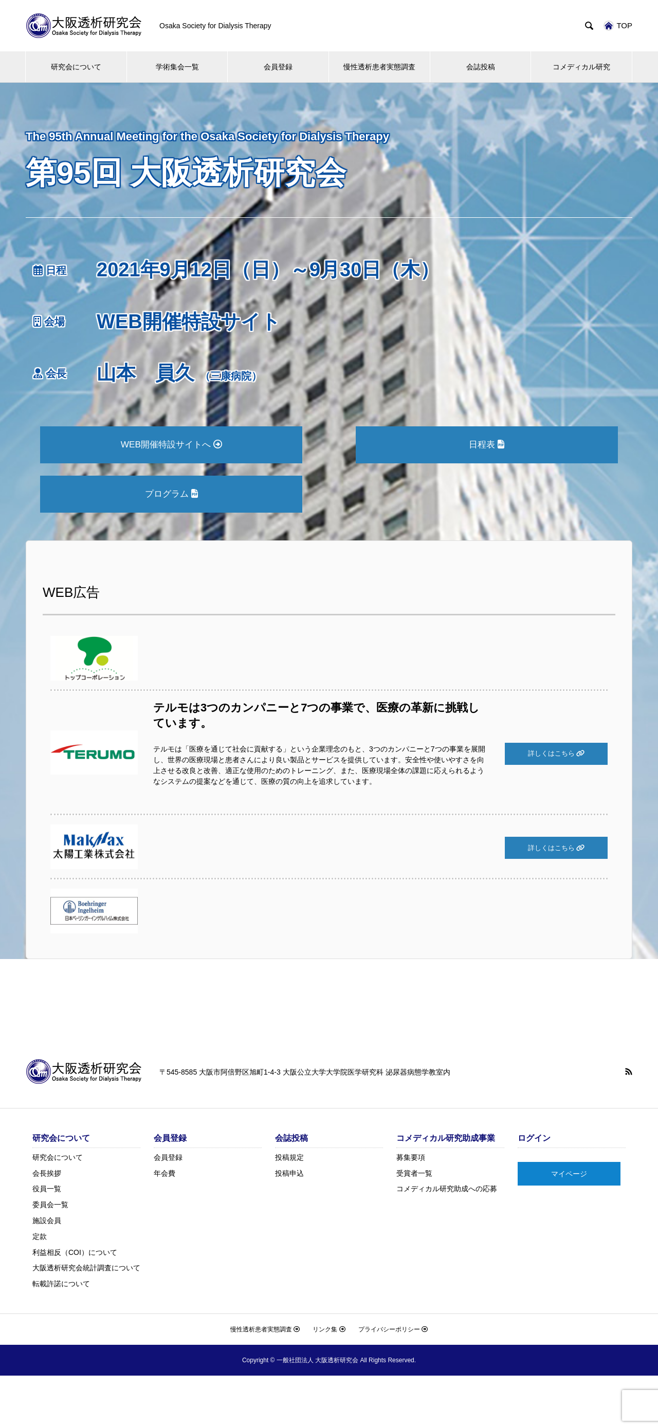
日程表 (486, 445)
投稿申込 (289, 1175)
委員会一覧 (50, 1206)
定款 (39, 1238)
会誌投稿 (480, 67)
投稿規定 (289, 1159)
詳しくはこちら (556, 756)
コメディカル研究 (581, 67)
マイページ (569, 1176)
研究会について (76, 67)
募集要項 (410, 1159)
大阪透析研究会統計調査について (86, 1270)
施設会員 (46, 1222)
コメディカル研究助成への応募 (446, 1191)
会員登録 (278, 67)
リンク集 (329, 1331)
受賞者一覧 (414, 1175)
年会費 (164, 1175)
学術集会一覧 (177, 67)
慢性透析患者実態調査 (379, 67)
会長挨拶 (46, 1175)
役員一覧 (46, 1191)
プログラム (171, 495)
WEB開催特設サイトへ (171, 445)
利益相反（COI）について (74, 1254)
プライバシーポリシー (393, 1331)
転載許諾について (61, 1286)
